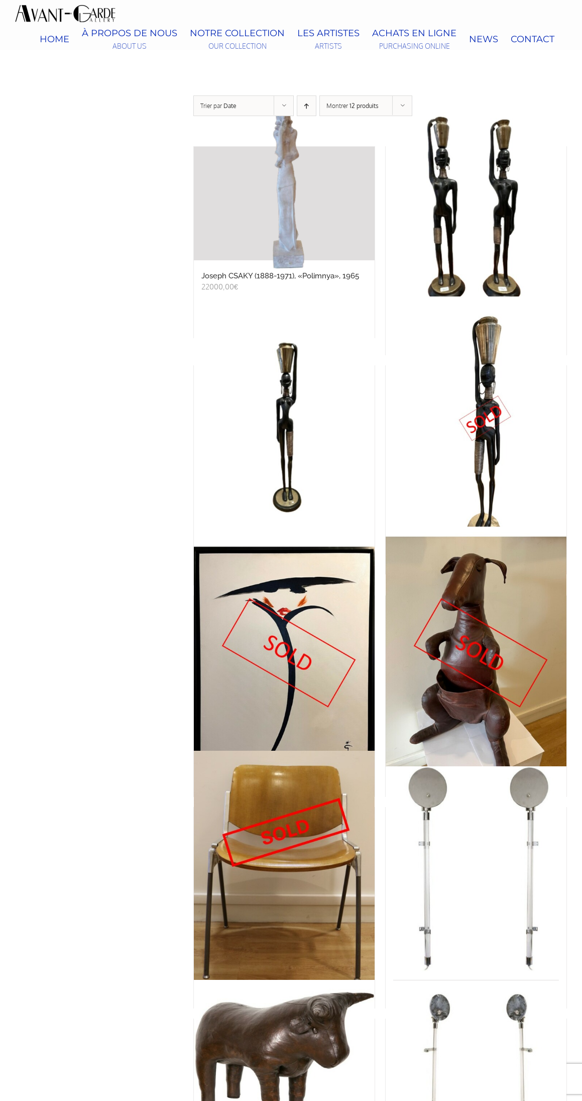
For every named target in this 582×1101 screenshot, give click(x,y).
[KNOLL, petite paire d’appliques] (476, 869)
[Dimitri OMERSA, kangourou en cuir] (476, 657)
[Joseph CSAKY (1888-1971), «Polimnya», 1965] (284, 203)
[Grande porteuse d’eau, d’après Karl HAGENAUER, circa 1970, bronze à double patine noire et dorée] (284, 427)
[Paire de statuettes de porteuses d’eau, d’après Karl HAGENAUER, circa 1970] (476, 208)
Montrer (352, 106)
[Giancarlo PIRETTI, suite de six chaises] (284, 869)
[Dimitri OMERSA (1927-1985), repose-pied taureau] (284, 1053)
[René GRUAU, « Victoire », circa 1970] (284, 657)
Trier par (218, 106)
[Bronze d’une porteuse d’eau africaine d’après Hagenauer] (476, 427)
